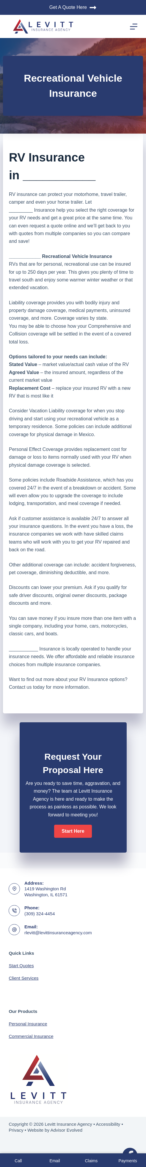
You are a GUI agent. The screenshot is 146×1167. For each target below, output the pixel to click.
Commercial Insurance (31, 1036)
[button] (73, 831)
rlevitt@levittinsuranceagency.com (58, 932)
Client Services (23, 978)
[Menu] (133, 26)
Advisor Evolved (67, 1130)
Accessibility (108, 1124)
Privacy (16, 1130)
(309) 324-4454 (39, 913)
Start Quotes (21, 965)
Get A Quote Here (73, 7)
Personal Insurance (28, 1023)
